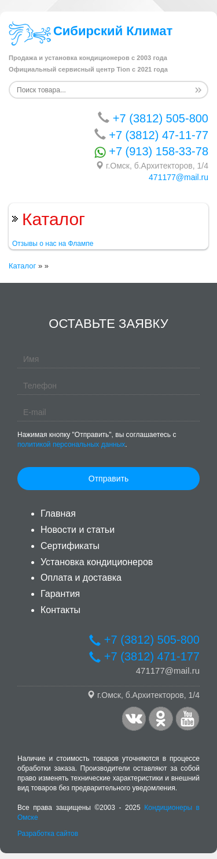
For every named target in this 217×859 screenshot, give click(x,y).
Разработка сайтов (47, 834)
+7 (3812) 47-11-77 (151, 134)
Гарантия (60, 594)
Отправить (108, 478)
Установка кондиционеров (97, 562)
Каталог (22, 266)
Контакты (60, 610)
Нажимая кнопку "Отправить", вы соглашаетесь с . (96, 440)
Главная (58, 513)
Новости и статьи (78, 530)
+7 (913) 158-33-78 (151, 151)
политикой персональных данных (71, 444)
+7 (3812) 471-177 (144, 656)
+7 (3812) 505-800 (153, 118)
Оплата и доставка (81, 577)
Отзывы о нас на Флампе (52, 244)
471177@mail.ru (178, 177)
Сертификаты (70, 546)
